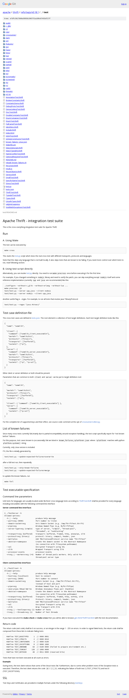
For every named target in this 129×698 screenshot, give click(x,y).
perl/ (8, 67)
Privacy (22, 694)
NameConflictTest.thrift (15, 154)
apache (7, 12)
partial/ (9, 64)
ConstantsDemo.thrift (15, 103)
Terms (29, 694)
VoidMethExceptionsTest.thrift (18, 207)
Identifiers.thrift (12, 127)
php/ (8, 70)
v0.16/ (8, 94)
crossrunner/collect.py (91, 422)
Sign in (123, 4)
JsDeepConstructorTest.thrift (17, 139)
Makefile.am (11, 145)
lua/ (7, 56)
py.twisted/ (10, 79)
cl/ (7, 29)
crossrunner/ (11, 35)
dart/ (8, 38)
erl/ (7, 41)
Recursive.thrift (12, 165)
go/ (7, 47)
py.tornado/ (10, 76)
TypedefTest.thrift (13, 195)
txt (118, 694)
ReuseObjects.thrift (14, 171)
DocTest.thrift (11, 112)
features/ (9, 44)
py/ (7, 73)
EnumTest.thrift (12, 121)
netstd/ (9, 59)
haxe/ (8, 50)
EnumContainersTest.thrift (16, 118)
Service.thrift (11, 174)
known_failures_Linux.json (16, 142)
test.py (8, 186)
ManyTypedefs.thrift (14, 151)
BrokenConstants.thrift (15, 100)
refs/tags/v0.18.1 (30, 12)
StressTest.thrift (12, 183)
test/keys (79, 683)
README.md (11, 160)
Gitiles (15, 694)
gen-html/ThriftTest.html (84, 618)
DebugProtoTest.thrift (15, 106)
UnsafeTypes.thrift (13, 201)
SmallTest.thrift (12, 177)
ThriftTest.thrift (12, 192)
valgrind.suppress (13, 204)
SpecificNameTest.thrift (15, 180)
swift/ (8, 88)
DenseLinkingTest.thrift (15, 109)
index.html (10, 133)
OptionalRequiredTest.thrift (17, 156)
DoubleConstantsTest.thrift (17, 115)
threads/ (9, 91)
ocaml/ (9, 62)
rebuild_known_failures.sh (16, 162)
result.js (9, 168)
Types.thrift (10, 198)
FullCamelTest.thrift (14, 124)
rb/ (7, 82)
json (124, 694)
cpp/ (7, 32)
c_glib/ (8, 26)
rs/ (7, 85)
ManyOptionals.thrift (14, 148)
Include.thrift (11, 130)
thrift (16, 12)
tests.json (10, 189)
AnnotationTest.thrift (14, 97)
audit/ (8, 23)
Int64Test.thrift (12, 136)
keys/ (8, 53)
